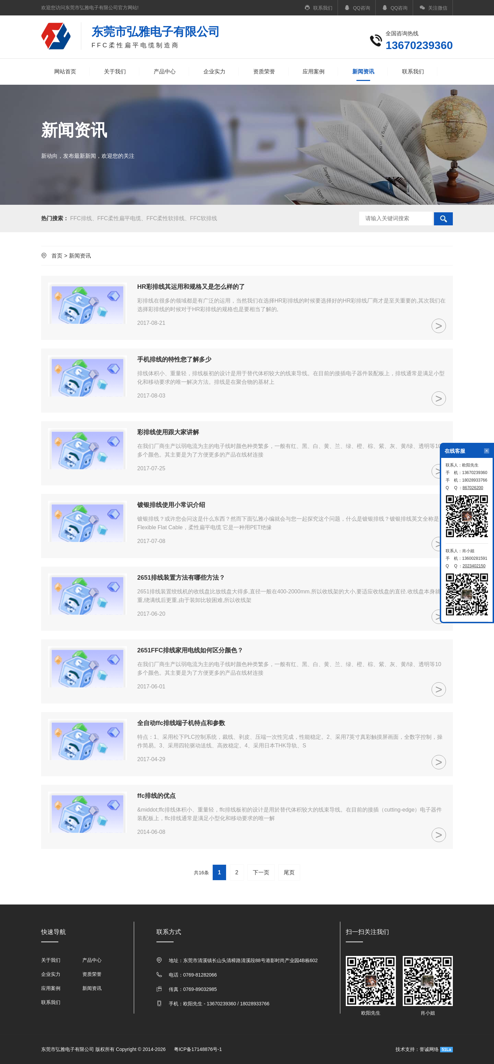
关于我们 (115, 71)
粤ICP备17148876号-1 (198, 1049)
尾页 (289, 872)
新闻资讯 (363, 72)
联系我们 (413, 71)
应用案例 (314, 71)
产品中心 (165, 71)
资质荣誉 (264, 71)
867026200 (472, 487)
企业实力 (214, 71)
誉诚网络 (429, 1049)
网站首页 (65, 71)
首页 (56, 256)
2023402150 (473, 566)
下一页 (261, 872)
